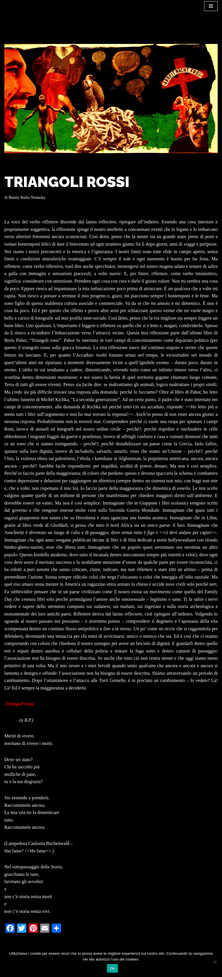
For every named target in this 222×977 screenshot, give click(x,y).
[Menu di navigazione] (211, 6)
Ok (112, 968)
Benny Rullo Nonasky (27, 197)
